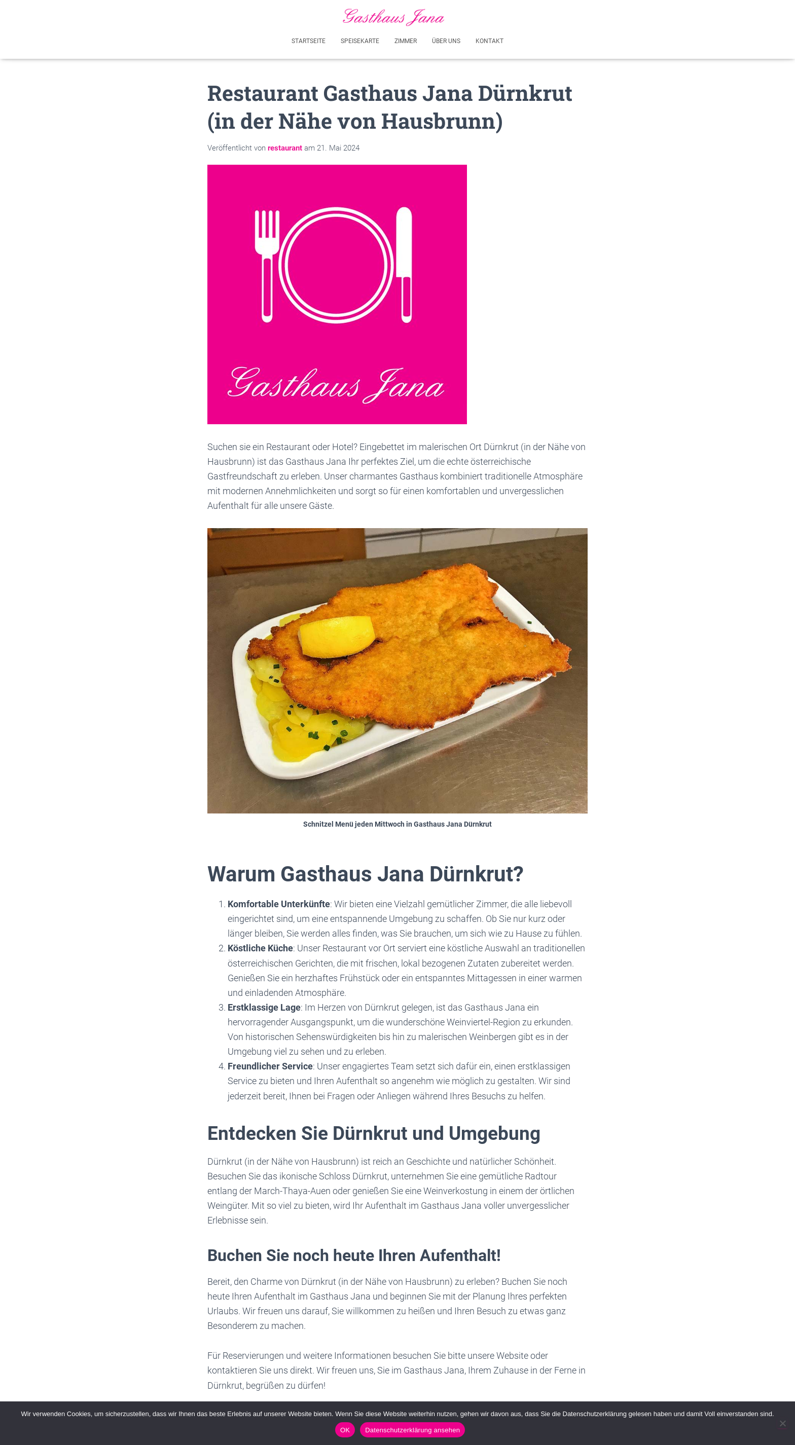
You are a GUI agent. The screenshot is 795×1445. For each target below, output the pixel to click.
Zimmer (405, 39)
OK (345, 1430)
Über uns (446, 39)
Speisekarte (360, 39)
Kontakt (489, 39)
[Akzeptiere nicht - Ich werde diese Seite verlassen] (782, 1423)
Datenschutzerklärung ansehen (412, 1430)
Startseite (309, 39)
